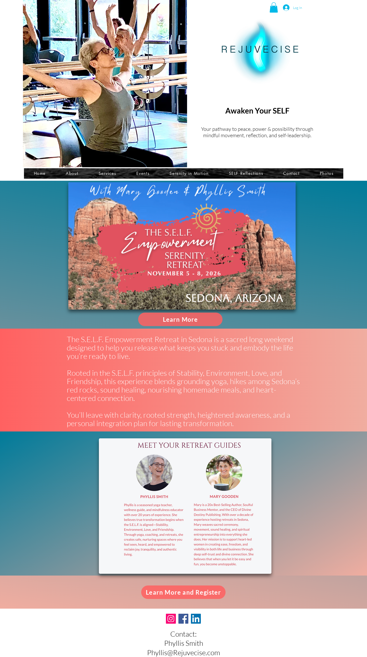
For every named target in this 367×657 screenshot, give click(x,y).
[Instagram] (171, 619)
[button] (273, 7)
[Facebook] (183, 619)
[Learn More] (180, 319)
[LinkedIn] (196, 619)
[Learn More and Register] (183, 592)
